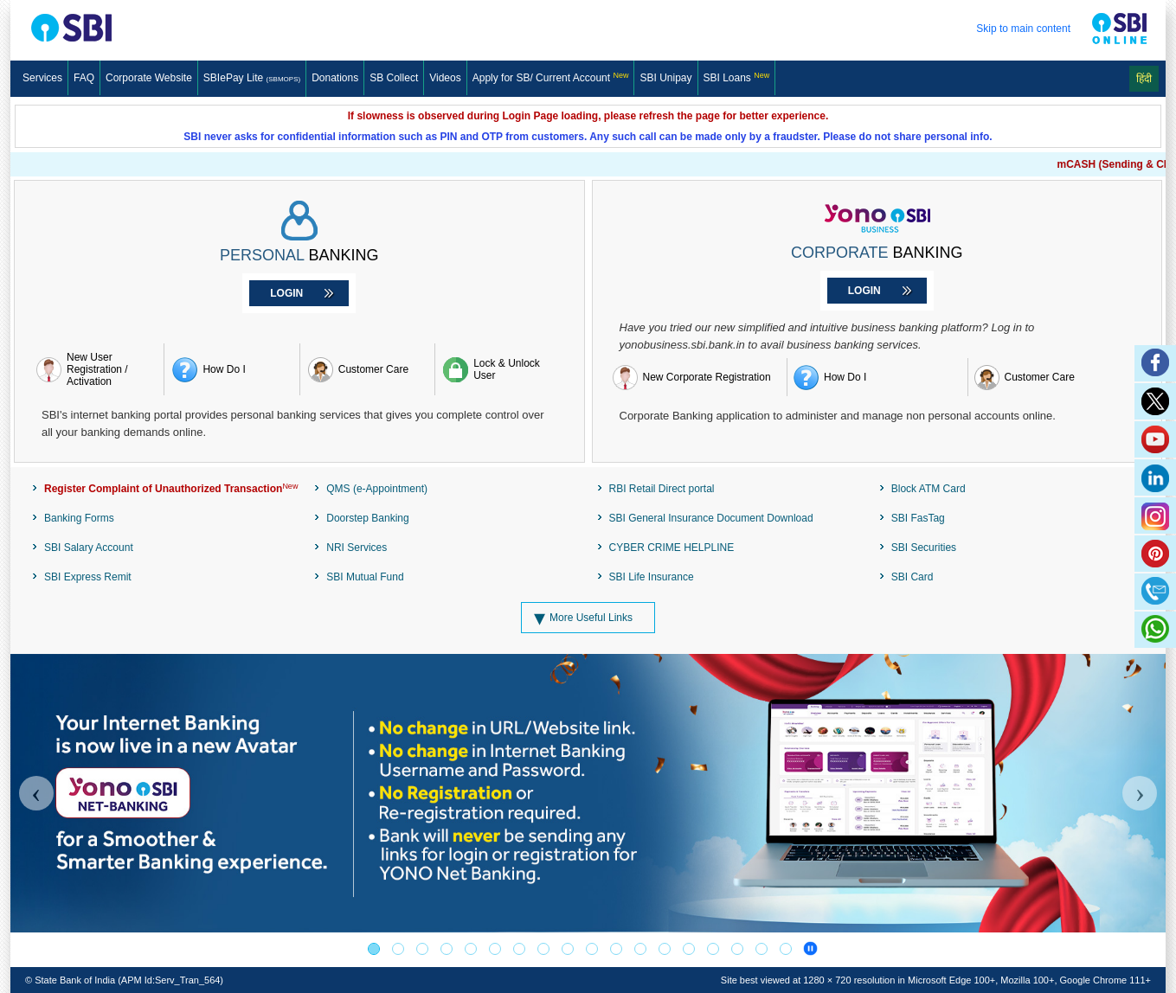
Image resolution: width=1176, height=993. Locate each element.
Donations (335, 78)
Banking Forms (79, 518)
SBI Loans (737, 78)
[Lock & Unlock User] (502, 369)
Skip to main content (1023, 28)
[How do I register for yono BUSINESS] (877, 377)
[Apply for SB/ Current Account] (551, 78)
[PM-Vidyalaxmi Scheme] (495, 949)
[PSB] (616, 949)
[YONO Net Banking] (374, 949)
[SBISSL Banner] (519, 949)
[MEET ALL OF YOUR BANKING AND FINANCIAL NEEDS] (737, 949)
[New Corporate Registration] (697, 377)
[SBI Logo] (102, 28)
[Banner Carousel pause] (810, 948)
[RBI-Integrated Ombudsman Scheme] (713, 949)
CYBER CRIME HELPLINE (672, 547)
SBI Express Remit (88, 577)
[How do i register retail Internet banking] (231, 369)
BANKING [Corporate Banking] (877, 252)
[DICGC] (665, 949)
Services (42, 78)
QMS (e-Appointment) (376, 489)
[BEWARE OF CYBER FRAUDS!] (761, 949)
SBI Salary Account (88, 547)
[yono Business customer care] (1058, 377)
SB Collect (394, 78)
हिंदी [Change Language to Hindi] (1144, 79)
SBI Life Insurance (651, 577)
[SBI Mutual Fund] (471, 949)
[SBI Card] (568, 949)
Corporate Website (149, 78)
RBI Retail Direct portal (662, 489)
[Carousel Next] (1140, 793)
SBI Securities (923, 547)
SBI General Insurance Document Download (711, 518)
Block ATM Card (928, 489)
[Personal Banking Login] (299, 293)
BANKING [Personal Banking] (299, 255)
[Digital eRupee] (592, 949)
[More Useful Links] (588, 617)
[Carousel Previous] (36, 793)
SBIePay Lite (251, 78)
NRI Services (356, 547)
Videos (444, 78)
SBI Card (912, 577)
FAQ (84, 78)
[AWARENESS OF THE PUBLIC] (398, 949)
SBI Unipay (665, 78)
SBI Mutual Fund (364, 577)
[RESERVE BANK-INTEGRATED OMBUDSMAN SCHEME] (689, 949)
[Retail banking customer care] (367, 369)
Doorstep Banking (367, 518)
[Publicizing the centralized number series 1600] (446, 949)
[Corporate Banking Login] (877, 291)
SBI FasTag (918, 518)
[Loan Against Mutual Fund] (543, 949)
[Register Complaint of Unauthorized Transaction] (164, 488)
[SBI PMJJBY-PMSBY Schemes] (640, 949)
